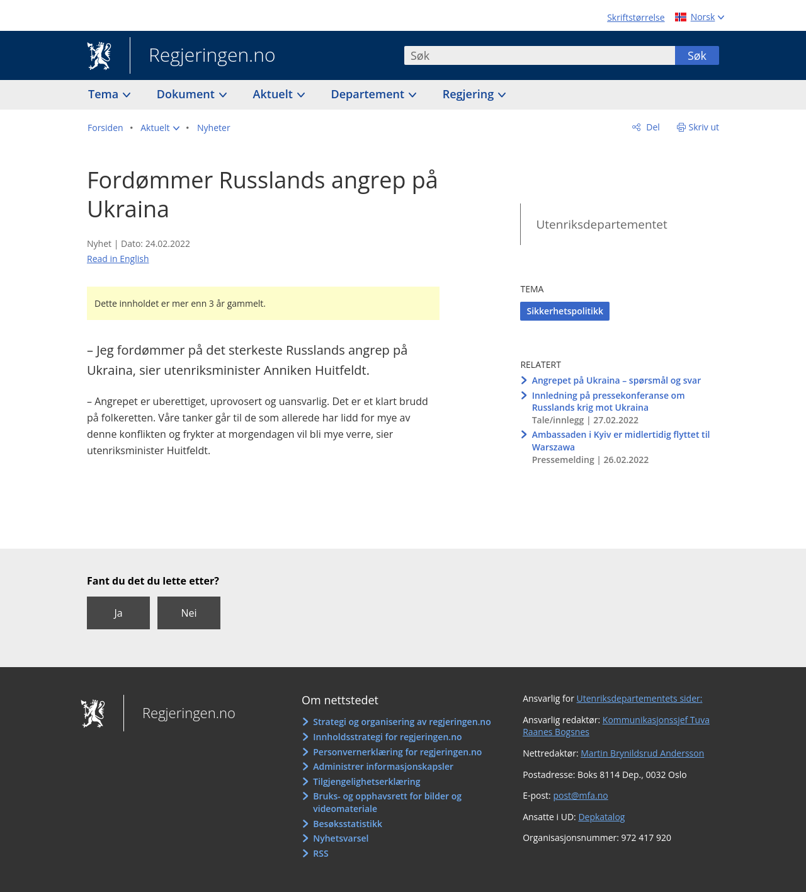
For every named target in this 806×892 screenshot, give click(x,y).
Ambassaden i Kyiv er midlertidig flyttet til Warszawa (621, 440)
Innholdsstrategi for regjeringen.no (387, 737)
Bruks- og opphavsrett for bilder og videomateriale (387, 802)
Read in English (118, 259)
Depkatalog (601, 817)
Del (652, 127)
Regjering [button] (470, 93)
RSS (320, 853)
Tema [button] (105, 93)
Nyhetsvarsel (340, 838)
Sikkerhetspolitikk (564, 311)
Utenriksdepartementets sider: (640, 698)
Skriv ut (704, 127)
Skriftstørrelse (635, 17)
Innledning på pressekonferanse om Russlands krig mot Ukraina (608, 401)
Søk (697, 55)
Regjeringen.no (203, 56)
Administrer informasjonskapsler (383, 766)
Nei (188, 613)
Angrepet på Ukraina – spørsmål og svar (616, 380)
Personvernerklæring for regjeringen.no (397, 752)
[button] (159, 128)
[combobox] (539, 55)
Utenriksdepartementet (601, 224)
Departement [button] (369, 93)
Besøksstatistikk (347, 824)
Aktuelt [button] (274, 93)
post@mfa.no (580, 795)
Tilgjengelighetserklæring (366, 781)
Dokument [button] (187, 93)
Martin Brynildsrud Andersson (642, 753)
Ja (118, 613)
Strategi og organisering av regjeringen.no (402, 722)
